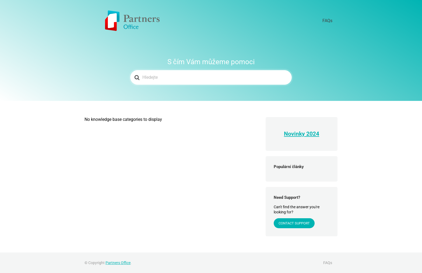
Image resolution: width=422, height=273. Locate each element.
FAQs (330, 20)
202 (311, 134)
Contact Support (294, 223)
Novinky (295, 134)
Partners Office (118, 263)
